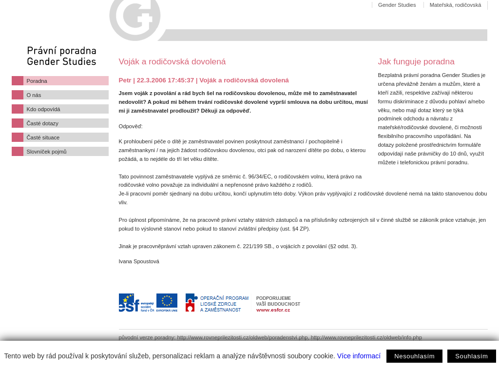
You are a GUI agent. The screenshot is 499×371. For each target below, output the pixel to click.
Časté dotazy (42, 123)
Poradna (37, 81)
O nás (34, 95)
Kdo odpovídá (43, 109)
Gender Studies (397, 5)
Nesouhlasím (414, 356)
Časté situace (43, 137)
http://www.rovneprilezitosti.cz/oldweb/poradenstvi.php (242, 337)
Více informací (359, 356)
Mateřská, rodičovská (455, 5)
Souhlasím (471, 356)
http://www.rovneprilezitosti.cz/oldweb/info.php (366, 337)
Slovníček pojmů (47, 152)
